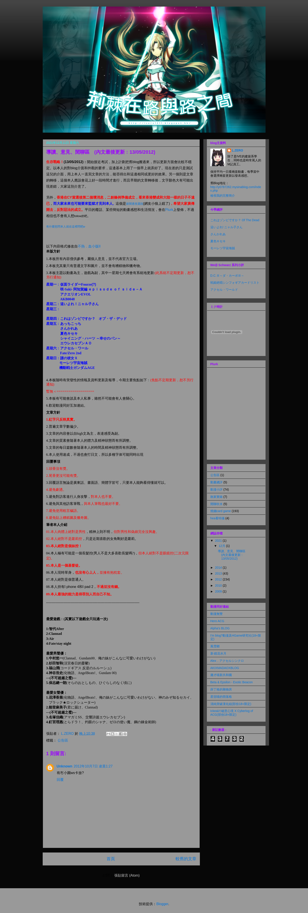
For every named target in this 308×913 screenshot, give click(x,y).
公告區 (63, 740)
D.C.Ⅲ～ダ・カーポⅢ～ (227, 275)
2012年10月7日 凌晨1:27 (93, 766)
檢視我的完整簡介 (222, 195)
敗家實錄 (216, 496)
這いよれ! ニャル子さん (226, 227)
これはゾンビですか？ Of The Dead (234, 220)
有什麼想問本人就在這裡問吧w (65, 226)
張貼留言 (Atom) (127, 875)
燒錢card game (220, 511)
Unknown (64, 766)
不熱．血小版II (89, 246)
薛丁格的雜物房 (221, 689)
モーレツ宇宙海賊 (222, 248)
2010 (219, 585)
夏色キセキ (218, 241)
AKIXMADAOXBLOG (224, 668)
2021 (219, 540)
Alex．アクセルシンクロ (227, 660)
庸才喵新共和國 (221, 675)
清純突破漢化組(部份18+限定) (230, 704)
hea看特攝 (217, 518)
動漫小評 (216, 489)
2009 (219, 591)
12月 (222, 546)
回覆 (60, 779)
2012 (219, 579)
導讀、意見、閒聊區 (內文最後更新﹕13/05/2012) (233, 554)
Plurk (169, 210)
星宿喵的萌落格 (221, 696)
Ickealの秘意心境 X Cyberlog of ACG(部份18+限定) (231, 712)
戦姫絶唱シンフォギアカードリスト (234, 282)
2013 (219, 573)
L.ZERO (237, 150)
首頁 (111, 858)
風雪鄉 (215, 646)
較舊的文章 (186, 858)
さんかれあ (218, 234)
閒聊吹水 (216, 504)
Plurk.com (249, 454)
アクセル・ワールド (224, 289)
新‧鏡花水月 (218, 653)
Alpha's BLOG (220, 628)
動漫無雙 (216, 614)
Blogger (162, 904)
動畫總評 (216, 482)
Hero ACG (217, 621)
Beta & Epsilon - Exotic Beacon (231, 682)
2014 (219, 567)
